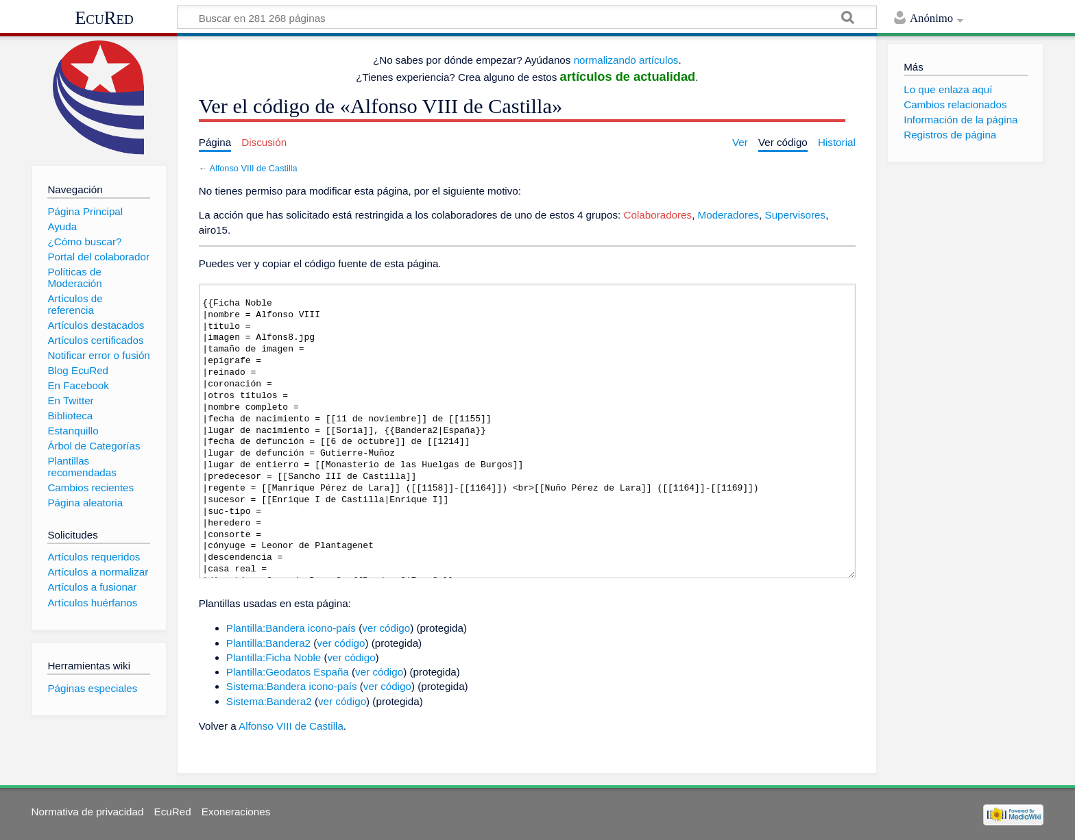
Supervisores (795, 215)
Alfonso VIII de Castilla (253, 168)
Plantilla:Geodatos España (287, 672)
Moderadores (729, 215)
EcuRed (104, 18)
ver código (386, 628)
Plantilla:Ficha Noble (273, 657)
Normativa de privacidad (88, 811)
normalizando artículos (626, 60)
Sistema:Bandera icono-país (291, 686)
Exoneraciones (236, 811)
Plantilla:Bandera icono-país (291, 628)
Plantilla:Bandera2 (268, 643)
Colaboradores (658, 215)
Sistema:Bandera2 (269, 701)
